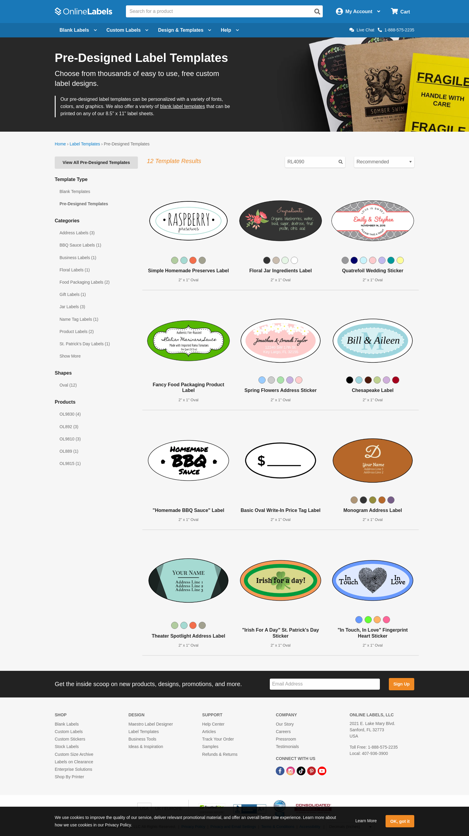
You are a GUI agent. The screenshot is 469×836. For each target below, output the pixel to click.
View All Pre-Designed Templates (96, 162)
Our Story (285, 724)
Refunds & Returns (219, 754)
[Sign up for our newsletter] (325, 684)
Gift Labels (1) (73, 294)
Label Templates (85, 144)
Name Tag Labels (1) (79, 319)
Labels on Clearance (74, 761)
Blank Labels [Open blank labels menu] (78, 30)
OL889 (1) (69, 451)
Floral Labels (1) (75, 269)
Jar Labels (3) (72, 306)
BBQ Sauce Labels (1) (80, 245)
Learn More (366, 820)
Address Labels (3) (77, 232)
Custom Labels (69, 731)
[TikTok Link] (302, 770)
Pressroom (286, 739)
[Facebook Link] (281, 770)
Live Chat (361, 30)
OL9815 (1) (70, 463)
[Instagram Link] (291, 770)
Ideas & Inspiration (145, 746)
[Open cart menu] (400, 11)
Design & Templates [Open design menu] (184, 30)
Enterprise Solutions (73, 769)
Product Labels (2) (77, 331)
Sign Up (401, 684)
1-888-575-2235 (396, 30)
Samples (210, 746)
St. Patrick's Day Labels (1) (85, 343)
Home (60, 144)
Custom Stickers (70, 739)
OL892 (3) (69, 426)
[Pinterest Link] (312, 770)
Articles (209, 731)
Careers (283, 731)
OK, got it (400, 821)
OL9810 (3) (70, 439)
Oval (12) (68, 385)
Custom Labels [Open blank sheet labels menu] (127, 30)
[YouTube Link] (322, 770)
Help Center (213, 724)
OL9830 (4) (70, 414)
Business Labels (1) (78, 257)
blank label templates (182, 106)
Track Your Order (218, 739)
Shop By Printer (69, 776)
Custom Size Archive (74, 754)
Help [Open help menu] (230, 30)
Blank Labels (67, 724)
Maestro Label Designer (150, 724)
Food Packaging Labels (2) (84, 282)
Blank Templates (75, 191)
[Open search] (317, 11)
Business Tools (142, 739)
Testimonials (287, 746)
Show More (70, 356)
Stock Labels (67, 746)
